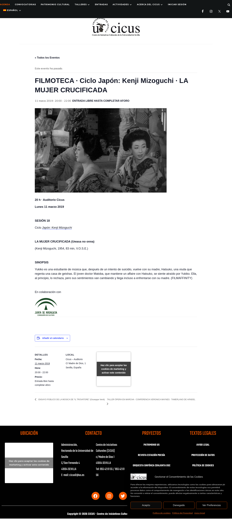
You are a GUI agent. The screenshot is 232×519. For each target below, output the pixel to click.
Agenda (5, 4)
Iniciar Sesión (177, 4)
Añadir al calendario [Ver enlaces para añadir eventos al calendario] (53, 338)
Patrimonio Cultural (55, 4)
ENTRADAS (101, 4)
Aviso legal (199, 513)
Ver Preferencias (211, 505)
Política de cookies (162, 513)
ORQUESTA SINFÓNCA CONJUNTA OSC (151, 467)
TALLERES (81, 4)
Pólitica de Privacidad (182, 513)
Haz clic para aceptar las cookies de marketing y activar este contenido (114, 369)
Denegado (179, 505)
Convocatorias (25, 4)
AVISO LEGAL (203, 445)
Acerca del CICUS (148, 4)
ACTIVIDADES (121, 4)
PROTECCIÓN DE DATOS (203, 455)
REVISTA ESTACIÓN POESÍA (151, 455)
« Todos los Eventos (47, 57)
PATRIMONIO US (151, 445)
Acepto (146, 505)
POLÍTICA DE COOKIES (203, 465)
